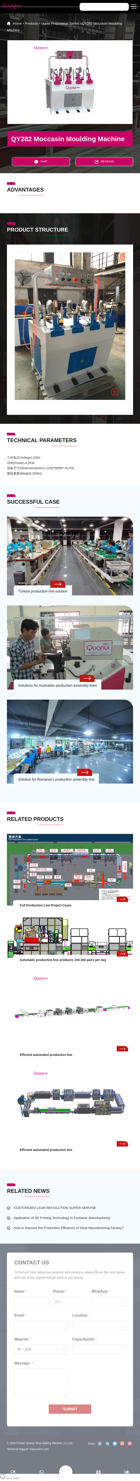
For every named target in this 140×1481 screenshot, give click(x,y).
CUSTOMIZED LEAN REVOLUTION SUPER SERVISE (55, 1208)
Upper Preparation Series (60, 23)
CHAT (41, 162)
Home (17, 23)
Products (31, 23)
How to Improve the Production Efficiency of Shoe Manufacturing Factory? (69, 1228)
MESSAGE (104, 162)
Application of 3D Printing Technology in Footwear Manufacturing (62, 1218)
